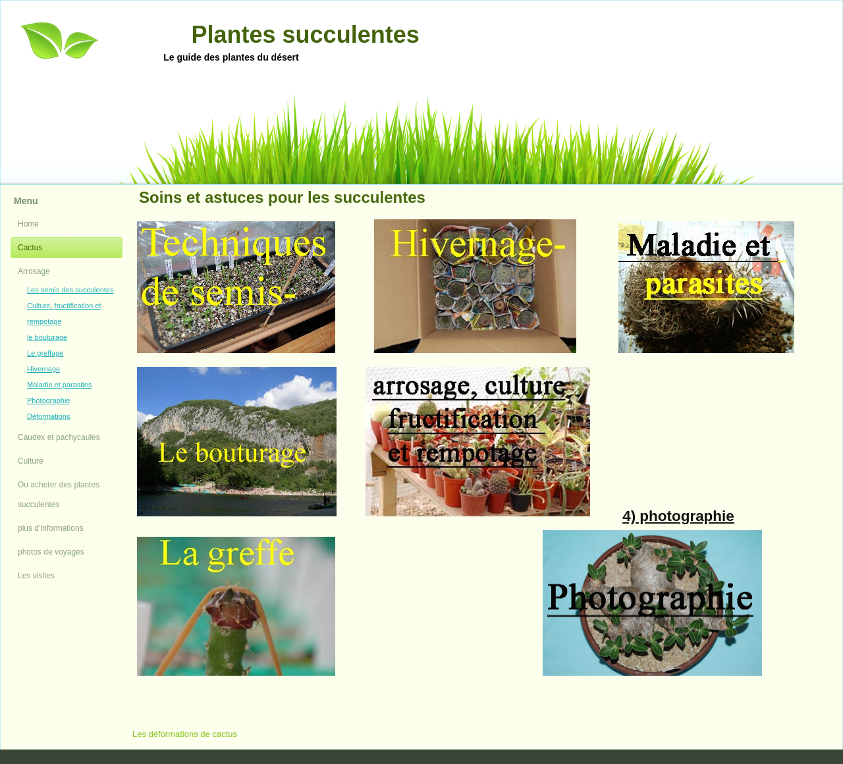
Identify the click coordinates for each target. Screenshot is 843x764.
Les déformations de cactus (184, 734)
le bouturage (47, 337)
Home (28, 224)
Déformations (48, 416)
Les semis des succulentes (70, 290)
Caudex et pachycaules (59, 437)
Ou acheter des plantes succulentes (58, 494)
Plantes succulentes (306, 34)
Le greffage (45, 353)
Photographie (48, 400)
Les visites (36, 575)
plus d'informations (51, 528)
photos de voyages (51, 552)
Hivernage (43, 369)
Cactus (30, 247)
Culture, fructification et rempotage (64, 313)
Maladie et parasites (59, 385)
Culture (30, 461)
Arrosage (34, 271)
